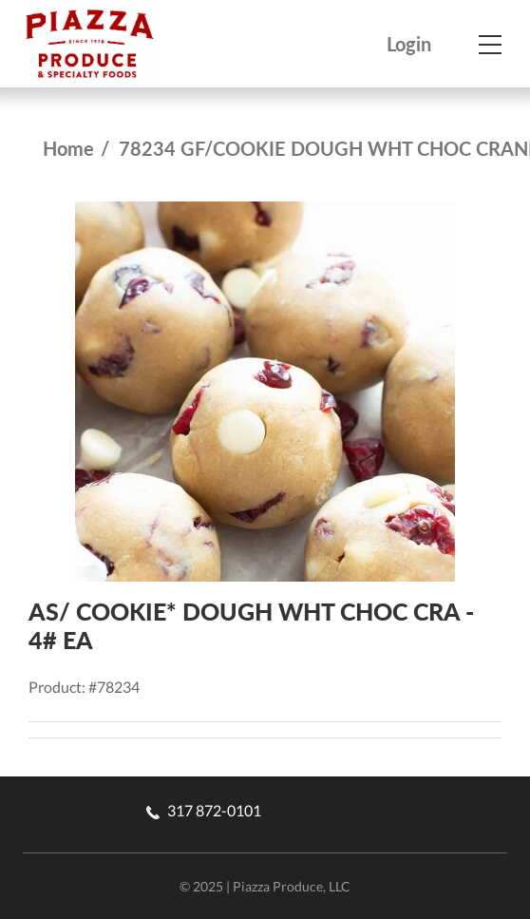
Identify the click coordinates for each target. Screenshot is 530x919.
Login (409, 44)
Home (68, 148)
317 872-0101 (203, 810)
